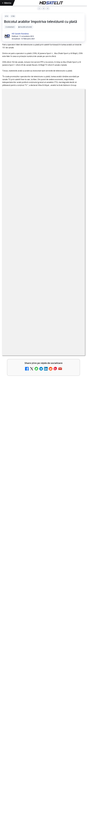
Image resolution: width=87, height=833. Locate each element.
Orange (41, 773)
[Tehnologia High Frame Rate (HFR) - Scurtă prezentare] (77, 349)
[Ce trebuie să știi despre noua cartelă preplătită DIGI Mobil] (77, 404)
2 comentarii (9, 27)
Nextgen (32, 773)
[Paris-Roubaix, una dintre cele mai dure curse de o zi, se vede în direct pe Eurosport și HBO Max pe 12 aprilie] (43, 587)
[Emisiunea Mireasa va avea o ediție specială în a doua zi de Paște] (77, 276)
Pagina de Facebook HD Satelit (43, 710)
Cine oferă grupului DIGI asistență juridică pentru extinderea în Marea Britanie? (42, 451)
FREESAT (12, 773)
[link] (43, 258)
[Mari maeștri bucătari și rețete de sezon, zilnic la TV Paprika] (77, 312)
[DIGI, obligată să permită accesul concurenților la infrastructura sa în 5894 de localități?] (77, 258)
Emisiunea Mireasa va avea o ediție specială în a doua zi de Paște (39, 272)
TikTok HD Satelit (43, 737)
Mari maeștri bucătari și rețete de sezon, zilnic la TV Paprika (40, 307)
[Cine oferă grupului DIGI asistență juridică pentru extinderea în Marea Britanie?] (43, 478)
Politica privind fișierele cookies (43, 795)
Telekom (50, 773)
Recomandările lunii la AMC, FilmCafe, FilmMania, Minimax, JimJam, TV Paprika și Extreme (39, 381)
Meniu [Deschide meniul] (6, 2)
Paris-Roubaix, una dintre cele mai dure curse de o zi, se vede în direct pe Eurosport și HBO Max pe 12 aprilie (43, 560)
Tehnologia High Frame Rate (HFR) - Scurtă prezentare (37, 344)
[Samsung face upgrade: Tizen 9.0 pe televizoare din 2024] (77, 422)
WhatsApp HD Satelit (43, 723)
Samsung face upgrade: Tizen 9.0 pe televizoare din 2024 (38, 417)
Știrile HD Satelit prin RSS (43, 758)
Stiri (13, 16)
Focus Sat (22, 773)
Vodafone (60, 773)
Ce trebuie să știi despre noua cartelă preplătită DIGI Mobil (39, 398)
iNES (68, 773)
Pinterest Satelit (43, 751)
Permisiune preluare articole (43, 787)
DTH (6, 16)
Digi (5, 773)
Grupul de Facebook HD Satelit (43, 717)
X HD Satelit (43, 744)
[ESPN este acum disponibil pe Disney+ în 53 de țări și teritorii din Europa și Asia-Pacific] (77, 294)
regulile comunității (39, 193)
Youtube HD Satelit (43, 730)
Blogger (61, 806)
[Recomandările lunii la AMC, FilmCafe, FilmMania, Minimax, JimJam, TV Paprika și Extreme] (77, 386)
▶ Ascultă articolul (25, 27)
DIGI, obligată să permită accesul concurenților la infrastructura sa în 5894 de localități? (34, 254)
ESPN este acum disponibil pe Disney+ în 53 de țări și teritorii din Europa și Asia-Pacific (36, 290)
